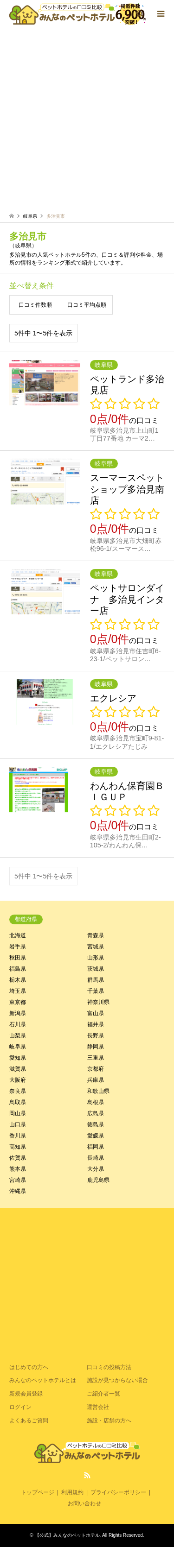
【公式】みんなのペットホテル (67, 1535)
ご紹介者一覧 (103, 1393)
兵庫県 (95, 1080)
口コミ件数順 (35, 305)
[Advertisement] (87, 121)
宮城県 (95, 946)
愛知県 (17, 1057)
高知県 (17, 1146)
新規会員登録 (26, 1393)
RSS (87, 1475)
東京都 (17, 1002)
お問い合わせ (84, 1503)
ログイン (20, 1407)
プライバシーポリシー (118, 1492)
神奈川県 (98, 1002)
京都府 (95, 1069)
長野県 (95, 1035)
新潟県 (17, 1013)
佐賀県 (17, 1158)
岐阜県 (17, 1046)
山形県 (95, 957)
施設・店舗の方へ (109, 1420)
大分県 (95, 1169)
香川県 (17, 1135)
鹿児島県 (98, 1180)
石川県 (17, 1024)
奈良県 (17, 1091)
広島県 (95, 1113)
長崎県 (95, 1158)
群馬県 (95, 980)
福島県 (17, 969)
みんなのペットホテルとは (42, 1380)
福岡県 (95, 1146)
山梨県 (17, 1035)
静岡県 (95, 1046)
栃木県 (17, 980)
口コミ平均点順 (86, 305)
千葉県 (95, 991)
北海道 (17, 935)
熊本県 (17, 1169)
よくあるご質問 (28, 1420)
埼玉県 (17, 991)
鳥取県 (17, 1102)
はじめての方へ (28, 1367)
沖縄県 (17, 1191)
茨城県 (95, 969)
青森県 (95, 935)
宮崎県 (17, 1180)
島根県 (95, 1102)
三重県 (95, 1057)
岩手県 (17, 946)
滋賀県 (17, 1069)
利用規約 (72, 1492)
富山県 (95, 1013)
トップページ (37, 1492)
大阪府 (17, 1080)
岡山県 (17, 1113)
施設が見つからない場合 (117, 1380)
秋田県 (17, 957)
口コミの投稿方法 (109, 1367)
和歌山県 (98, 1091)
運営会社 (98, 1407)
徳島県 (95, 1124)
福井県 (95, 1024)
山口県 (17, 1124)
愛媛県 (95, 1135)
